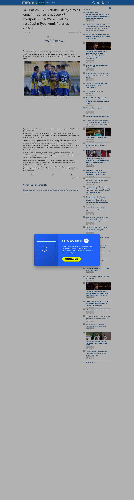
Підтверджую (71, 259)
